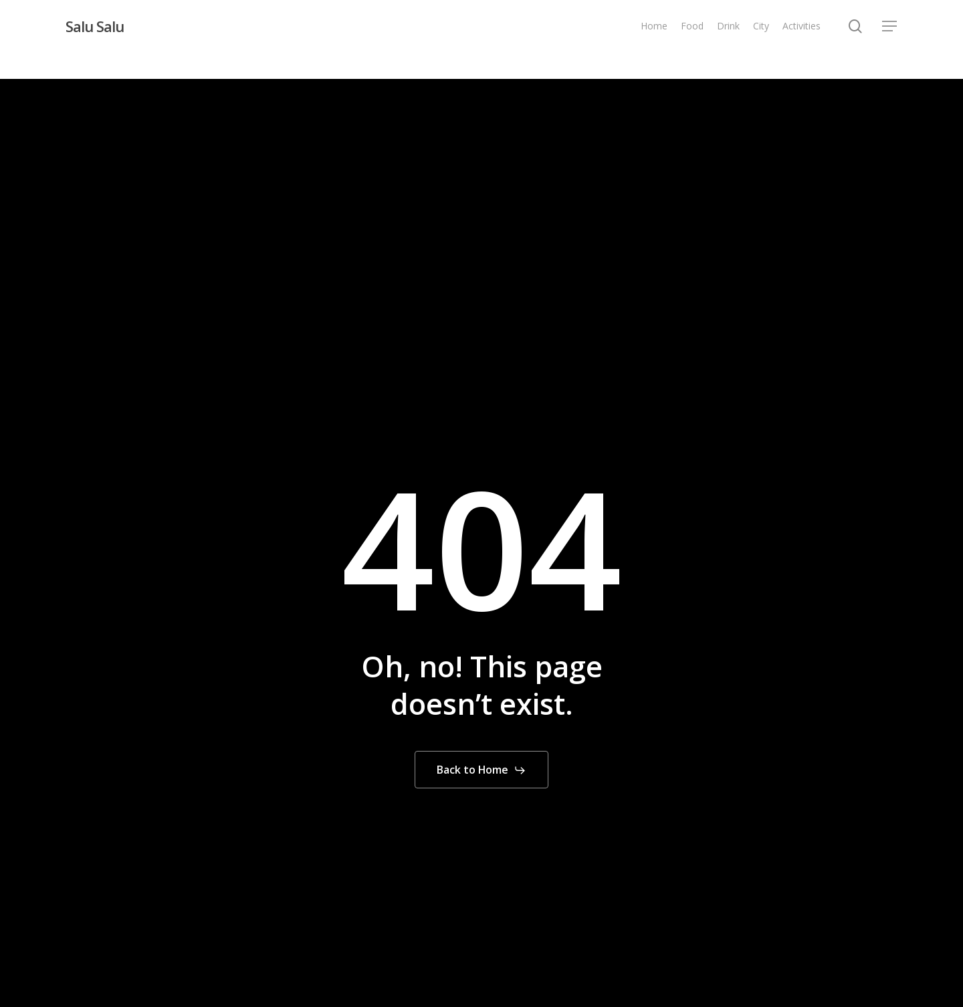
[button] (890, 26)
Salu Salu (95, 26)
